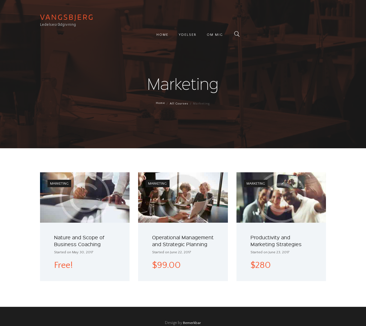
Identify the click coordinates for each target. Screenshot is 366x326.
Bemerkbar (192, 310)
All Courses (179, 90)
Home (160, 90)
